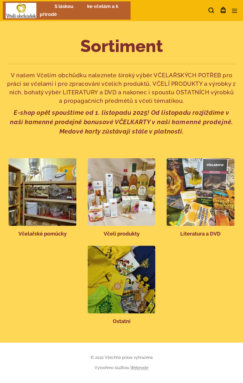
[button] (211, 10)
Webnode (139, 367)
